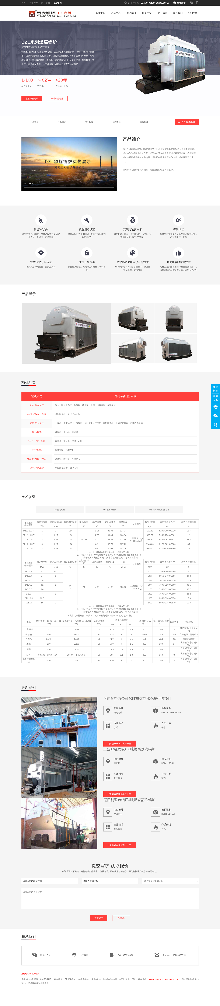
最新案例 (99, 122)
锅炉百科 (57, 3)
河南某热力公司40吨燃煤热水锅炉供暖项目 (137, 698)
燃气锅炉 (51, 14)
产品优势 (45, 122)
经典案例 (45, 3)
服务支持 (147, 13)
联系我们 (178, 13)
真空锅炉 (58, 979)
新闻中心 (100, 13)
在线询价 (121, 918)
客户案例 (131, 13)
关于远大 (33, 3)
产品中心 (116, 13)
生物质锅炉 (83, 979)
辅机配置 (63, 122)
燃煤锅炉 (95, 979)
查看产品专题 (57, 98)
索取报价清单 (32, 98)
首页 (23, 3)
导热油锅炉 (70, 979)
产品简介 (27, 122)
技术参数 (81, 122)
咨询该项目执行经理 (121, 743)
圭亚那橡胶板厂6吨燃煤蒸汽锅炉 (129, 749)
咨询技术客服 (188, 122)
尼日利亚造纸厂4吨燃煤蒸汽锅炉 (129, 800)
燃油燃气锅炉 (45, 979)
